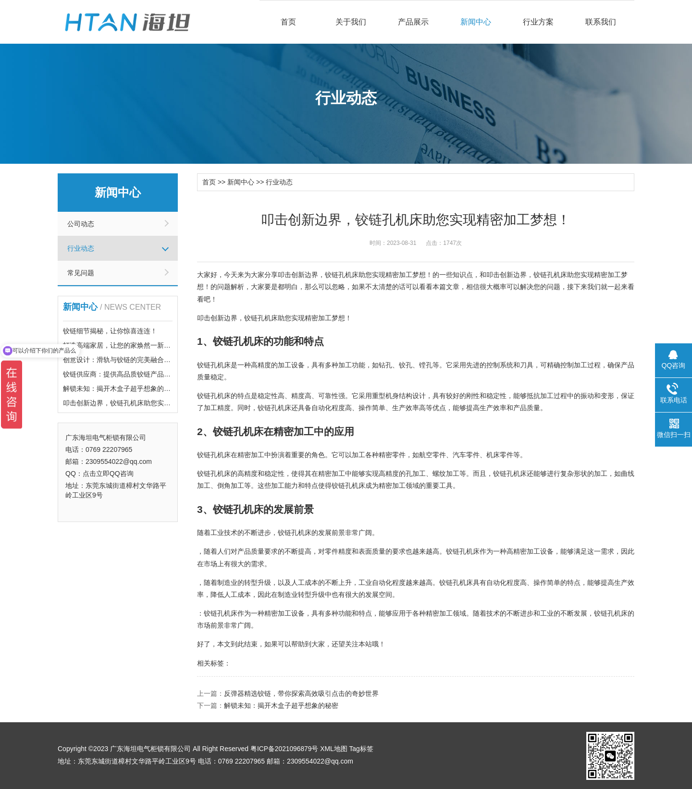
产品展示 (413, 22)
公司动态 (80, 224)
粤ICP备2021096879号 (284, 748)
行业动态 (80, 248)
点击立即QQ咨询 (108, 473)
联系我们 (600, 22)
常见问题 (80, 273)
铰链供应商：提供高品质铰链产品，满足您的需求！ (140, 374)
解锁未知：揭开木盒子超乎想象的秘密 (120, 388)
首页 (288, 22)
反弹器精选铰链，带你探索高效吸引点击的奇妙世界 (301, 693)
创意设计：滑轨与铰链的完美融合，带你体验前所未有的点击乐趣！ (164, 360)
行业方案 (538, 22)
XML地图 (334, 748)
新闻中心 (475, 22)
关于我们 (350, 22)
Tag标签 (362, 748)
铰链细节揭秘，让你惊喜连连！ (110, 331)
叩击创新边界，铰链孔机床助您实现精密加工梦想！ (140, 403)
